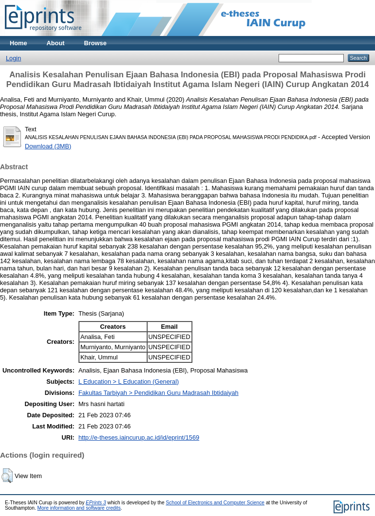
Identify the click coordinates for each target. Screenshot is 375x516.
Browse (95, 43)
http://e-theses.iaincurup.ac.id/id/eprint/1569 (138, 437)
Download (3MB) (48, 146)
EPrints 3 (96, 502)
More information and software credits (79, 508)
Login (13, 58)
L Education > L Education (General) (128, 381)
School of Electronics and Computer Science (215, 502)
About (56, 43)
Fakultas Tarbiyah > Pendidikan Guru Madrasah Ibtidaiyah (158, 392)
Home (18, 43)
